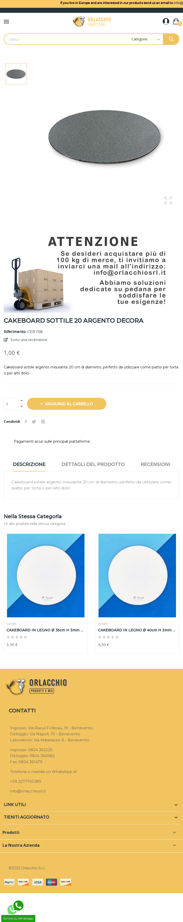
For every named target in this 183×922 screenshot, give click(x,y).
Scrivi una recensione (28, 340)
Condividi (26, 421)
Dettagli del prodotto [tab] (93, 464)
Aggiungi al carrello (69, 404)
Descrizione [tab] (29, 464)
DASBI (11, 623)
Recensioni (155, 464)
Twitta (34, 421)
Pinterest (43, 421)
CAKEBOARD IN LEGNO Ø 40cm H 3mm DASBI (137, 630)
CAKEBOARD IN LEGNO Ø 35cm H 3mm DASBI (46, 630)
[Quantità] (11, 404)
